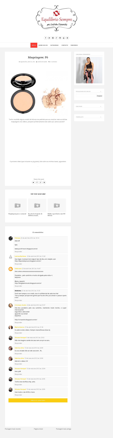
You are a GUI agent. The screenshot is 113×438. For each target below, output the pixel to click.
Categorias (54, 45)
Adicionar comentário (38, 400)
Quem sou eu (43, 45)
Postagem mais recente (13, 429)
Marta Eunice (19, 327)
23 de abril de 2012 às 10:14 (30, 238)
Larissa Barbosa (20, 256)
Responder (18, 252)
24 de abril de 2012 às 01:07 (36, 305)
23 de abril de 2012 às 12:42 (36, 256)
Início (34, 45)
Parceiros (74, 45)
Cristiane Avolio (20, 305)
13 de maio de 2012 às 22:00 (33, 348)
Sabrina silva (19, 348)
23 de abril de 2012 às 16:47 (31, 269)
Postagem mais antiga (63, 429)
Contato (65, 45)
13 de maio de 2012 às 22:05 (35, 379)
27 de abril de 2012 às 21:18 (34, 327)
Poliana (17, 238)
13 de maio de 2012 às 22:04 (35, 369)
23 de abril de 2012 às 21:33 (31, 291)
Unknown (18, 269)
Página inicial (38, 429)
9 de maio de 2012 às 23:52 (35, 338)
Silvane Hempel (20, 338)
